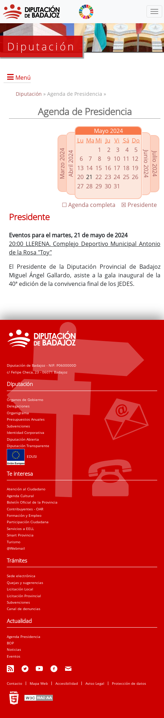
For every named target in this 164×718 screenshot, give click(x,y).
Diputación (29, 93)
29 (98, 186)
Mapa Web (39, 683)
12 (135, 159)
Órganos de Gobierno (25, 399)
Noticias (14, 649)
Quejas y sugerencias (25, 582)
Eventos (13, 656)
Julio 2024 (155, 164)
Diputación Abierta (23, 439)
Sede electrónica (21, 575)
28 (89, 186)
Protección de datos (129, 683)
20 (80, 177)
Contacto (14, 683)
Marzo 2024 (62, 163)
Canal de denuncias (23, 608)
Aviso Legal (94, 683)
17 (117, 168)
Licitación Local (20, 588)
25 (126, 177)
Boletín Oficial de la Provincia (32, 502)
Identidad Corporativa (25, 432)
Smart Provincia (20, 535)
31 (117, 186)
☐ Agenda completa (88, 205)
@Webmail (16, 548)
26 (135, 177)
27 (80, 186)
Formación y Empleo (24, 515)
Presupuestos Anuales (26, 419)
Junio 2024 (146, 164)
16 (108, 168)
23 (108, 177)
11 (126, 159)
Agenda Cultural (20, 495)
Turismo (13, 541)
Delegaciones (18, 405)
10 (117, 159)
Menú (23, 77)
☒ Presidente (139, 205)
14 (89, 168)
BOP (10, 642)
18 (126, 168)
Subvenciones (18, 426)
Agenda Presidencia (23, 636)
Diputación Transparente (28, 445)
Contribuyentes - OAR (25, 508)
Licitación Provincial (24, 595)
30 (108, 186)
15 (98, 168)
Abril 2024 (71, 163)
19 (135, 168)
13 (80, 168)
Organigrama (18, 412)
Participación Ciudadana (28, 521)
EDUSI (22, 456)
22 (98, 177)
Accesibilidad (66, 683)
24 (117, 177)
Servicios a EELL (20, 528)
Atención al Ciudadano (26, 488)
